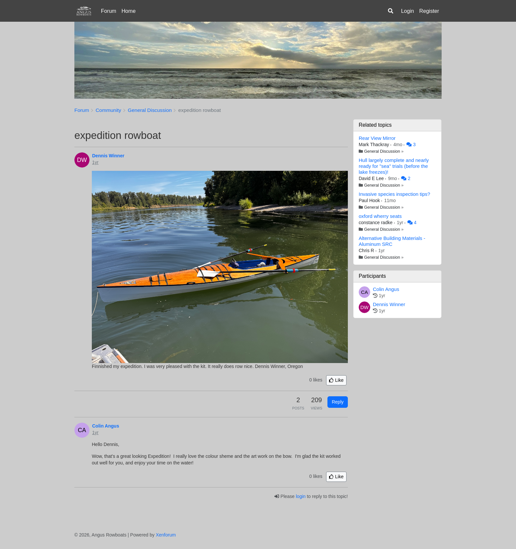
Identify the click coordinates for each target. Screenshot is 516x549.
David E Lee (372, 178)
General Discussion (382, 151)
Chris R (367, 250)
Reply (338, 402)
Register (429, 11)
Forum (108, 11)
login (301, 496)
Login (407, 11)
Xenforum (166, 534)
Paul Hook (370, 200)
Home (128, 11)
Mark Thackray (374, 144)
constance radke (376, 222)
